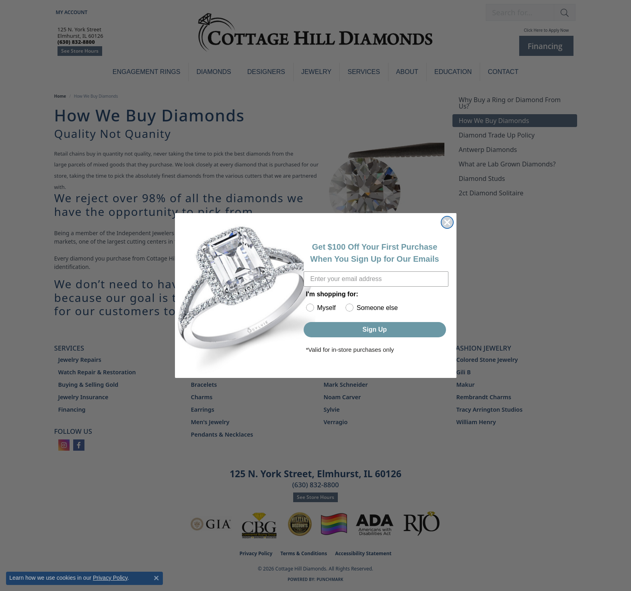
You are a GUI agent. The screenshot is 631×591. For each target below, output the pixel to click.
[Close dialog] (447, 222)
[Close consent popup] (156, 578)
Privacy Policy (110, 578)
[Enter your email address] (376, 279)
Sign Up (374, 329)
